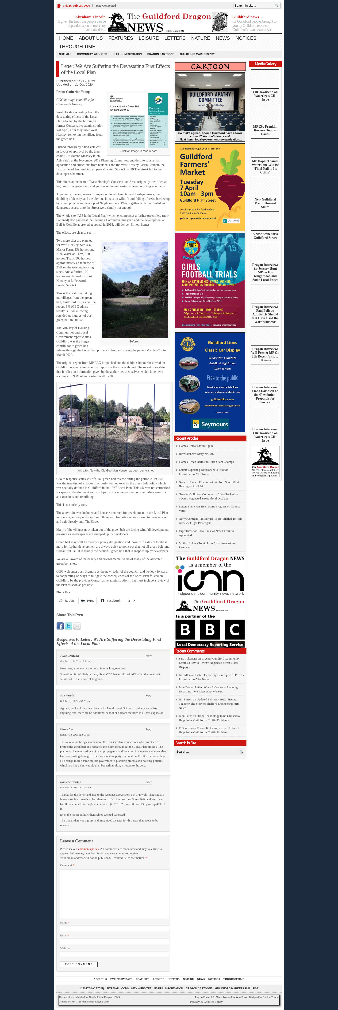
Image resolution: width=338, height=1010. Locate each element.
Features (120, 38)
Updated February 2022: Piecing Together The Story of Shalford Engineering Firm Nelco (209, 704)
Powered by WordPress (235, 997)
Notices (245, 38)
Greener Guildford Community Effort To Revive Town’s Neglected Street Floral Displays (209, 663)
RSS (255, 988)
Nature (200, 38)
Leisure (149, 38)
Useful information (127, 54)
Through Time (77, 46)
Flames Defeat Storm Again (196, 446)
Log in (198, 997)
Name (64, 922)
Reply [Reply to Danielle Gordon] (149, 781)
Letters (175, 38)
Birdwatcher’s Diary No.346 (196, 454)
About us (91, 38)
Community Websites (92, 54)
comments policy (88, 849)
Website (65, 948)
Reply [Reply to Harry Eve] (149, 729)
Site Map (65, 54)
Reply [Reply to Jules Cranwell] (149, 655)
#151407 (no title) (92, 988)
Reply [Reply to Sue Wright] (149, 695)
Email (64, 935)
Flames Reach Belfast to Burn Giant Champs (206, 462)
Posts (206, 997)
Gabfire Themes (271, 997)
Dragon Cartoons (160, 54)
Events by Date (121, 979)
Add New (216, 997)
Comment (67, 865)
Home (66, 38)
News (223, 38)
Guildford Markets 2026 (197, 54)
